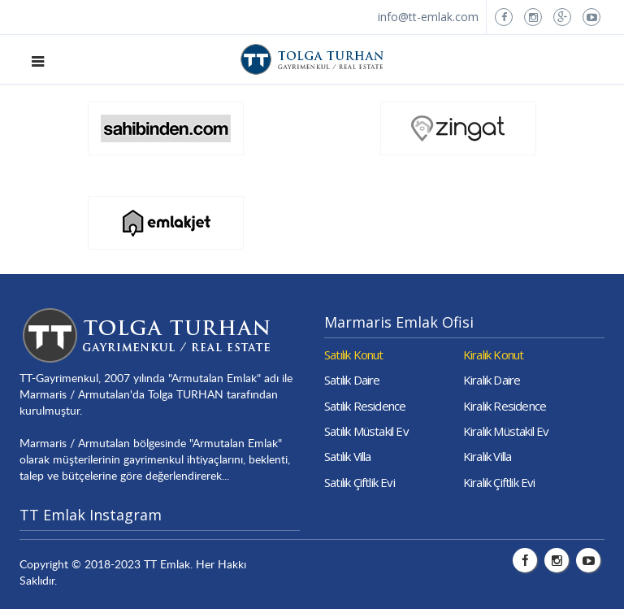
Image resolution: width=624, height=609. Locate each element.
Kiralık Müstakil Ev (506, 431)
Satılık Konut (354, 354)
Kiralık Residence (504, 406)
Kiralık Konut (493, 354)
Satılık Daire (352, 380)
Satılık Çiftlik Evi (359, 482)
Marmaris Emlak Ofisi (399, 322)
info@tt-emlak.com (428, 16)
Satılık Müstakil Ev (366, 431)
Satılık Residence (364, 406)
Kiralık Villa (487, 456)
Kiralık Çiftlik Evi (499, 482)
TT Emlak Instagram (91, 514)
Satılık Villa (347, 456)
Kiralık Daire (492, 380)
